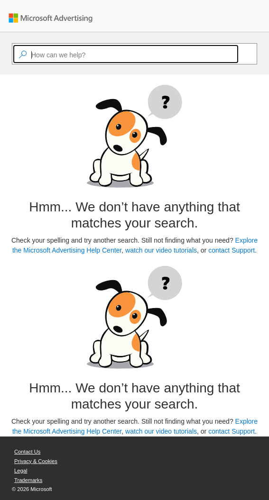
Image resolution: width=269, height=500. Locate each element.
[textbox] (126, 54)
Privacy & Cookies (35, 461)
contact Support (231, 250)
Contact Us (27, 452)
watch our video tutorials (161, 250)
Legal (20, 470)
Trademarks (28, 480)
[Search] (242, 54)
